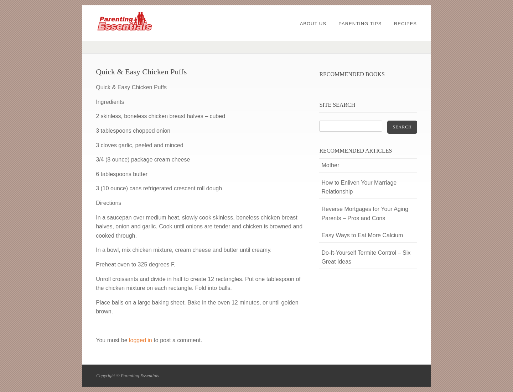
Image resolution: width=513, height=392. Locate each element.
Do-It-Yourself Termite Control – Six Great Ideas (365, 257)
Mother (330, 165)
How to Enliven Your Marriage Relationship (359, 187)
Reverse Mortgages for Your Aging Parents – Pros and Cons (364, 213)
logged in (140, 340)
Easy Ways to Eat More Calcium (362, 235)
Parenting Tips (360, 23)
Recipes (405, 23)
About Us (313, 23)
